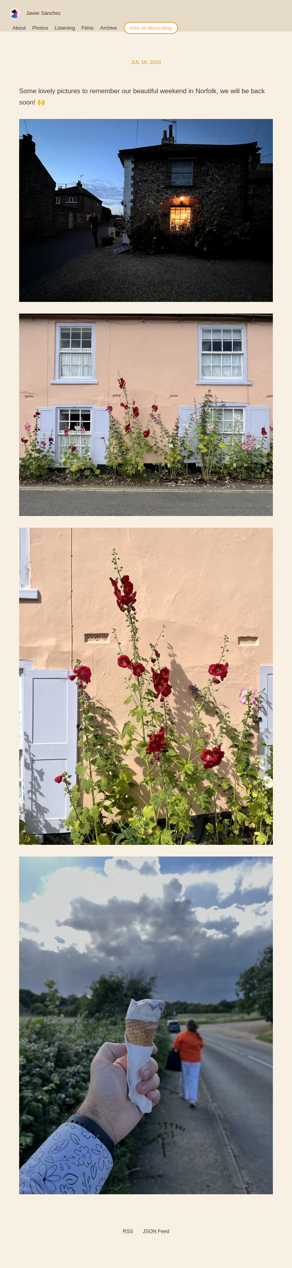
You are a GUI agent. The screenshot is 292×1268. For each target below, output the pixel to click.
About (19, 28)
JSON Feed (156, 1231)
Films (88, 28)
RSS (128, 1231)
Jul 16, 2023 (146, 62)
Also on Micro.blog (151, 28)
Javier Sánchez (43, 13)
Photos (40, 28)
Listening (65, 28)
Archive (108, 28)
